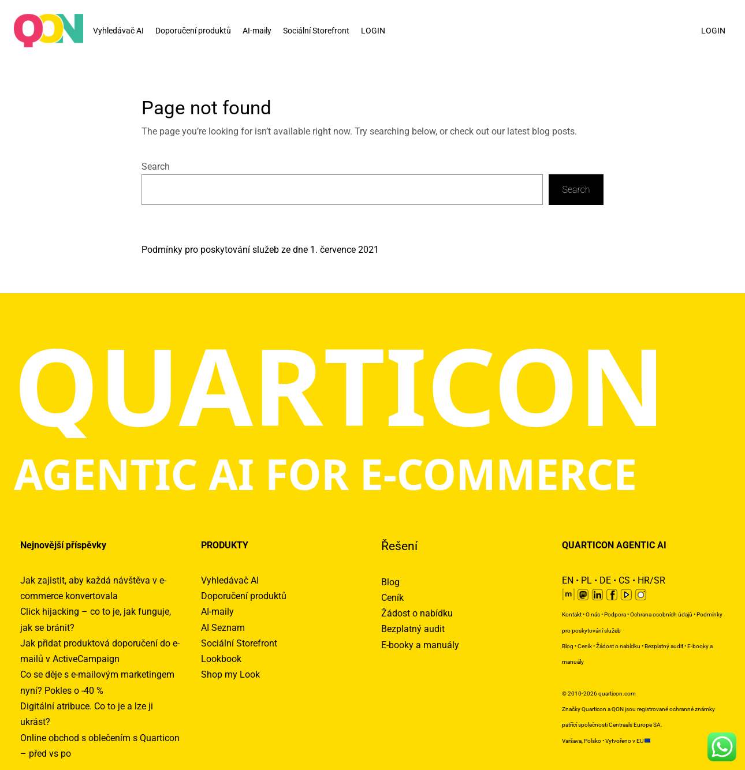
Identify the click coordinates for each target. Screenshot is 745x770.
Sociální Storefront (316, 30)
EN (567, 580)
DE (605, 580)
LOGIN (373, 30)
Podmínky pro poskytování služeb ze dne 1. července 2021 (260, 249)
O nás (593, 614)
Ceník (392, 597)
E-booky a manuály (420, 645)
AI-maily (257, 30)
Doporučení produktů (193, 30)
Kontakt (572, 614)
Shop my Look (230, 674)
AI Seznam (223, 627)
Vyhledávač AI (118, 30)
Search (155, 166)
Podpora (615, 614)
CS (624, 580)
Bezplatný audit (413, 628)
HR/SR (651, 580)
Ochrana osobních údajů (661, 614)
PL (586, 580)
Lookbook (221, 658)
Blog (390, 582)
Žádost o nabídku (417, 613)
